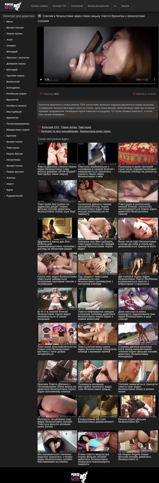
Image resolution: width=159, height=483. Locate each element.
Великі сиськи (15, 27)
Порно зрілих (14, 33)
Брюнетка (12, 99)
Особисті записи (16, 105)
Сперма (11, 45)
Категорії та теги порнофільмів (60, 131)
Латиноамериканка (17, 123)
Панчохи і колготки (17, 57)
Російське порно (16, 93)
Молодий (11, 51)
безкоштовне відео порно (95, 131)
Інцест (10, 183)
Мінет (9, 21)
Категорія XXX (51, 127)
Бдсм (9, 189)
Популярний (77, 6)
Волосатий (13, 81)
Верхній (125, 6)
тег (115, 6)
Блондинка (13, 87)
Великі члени (14, 141)
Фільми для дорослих (98, 6)
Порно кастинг (15, 171)
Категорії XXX (59, 6)
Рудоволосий (14, 195)
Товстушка (12, 147)
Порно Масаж (14, 153)
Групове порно (15, 75)
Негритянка (13, 159)
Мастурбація (14, 111)
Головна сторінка (39, 6)
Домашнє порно (16, 63)
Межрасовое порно (18, 129)
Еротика (11, 135)
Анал (9, 39)
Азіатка (10, 177)
